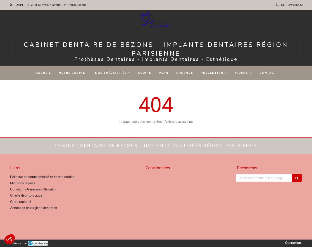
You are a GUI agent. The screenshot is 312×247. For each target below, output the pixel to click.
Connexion (293, 243)
